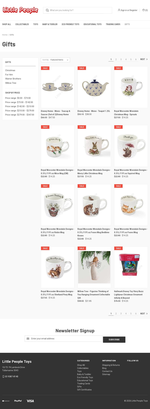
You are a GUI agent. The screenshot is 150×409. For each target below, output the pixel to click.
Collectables (22, 24)
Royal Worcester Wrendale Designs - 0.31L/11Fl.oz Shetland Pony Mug (57, 293)
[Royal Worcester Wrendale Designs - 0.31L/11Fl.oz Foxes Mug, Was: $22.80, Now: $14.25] (131, 205)
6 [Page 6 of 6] (136, 59)
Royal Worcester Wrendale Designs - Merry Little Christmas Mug (94, 172)
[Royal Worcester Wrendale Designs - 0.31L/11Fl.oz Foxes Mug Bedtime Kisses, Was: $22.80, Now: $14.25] (94, 205)
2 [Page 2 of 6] (116, 59)
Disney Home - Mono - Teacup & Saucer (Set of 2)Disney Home (55, 113)
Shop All (6, 24)
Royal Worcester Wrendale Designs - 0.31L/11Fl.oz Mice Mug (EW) (57, 172)
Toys (35, 24)
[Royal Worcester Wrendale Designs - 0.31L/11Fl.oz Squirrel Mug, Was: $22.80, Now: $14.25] (131, 146)
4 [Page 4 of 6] (126, 59)
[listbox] (60, 60)
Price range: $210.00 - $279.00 (19, 110)
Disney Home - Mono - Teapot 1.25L (93, 111)
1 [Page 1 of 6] (111, 59)
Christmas (10, 70)
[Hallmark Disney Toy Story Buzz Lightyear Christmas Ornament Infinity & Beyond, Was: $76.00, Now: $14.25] (131, 267)
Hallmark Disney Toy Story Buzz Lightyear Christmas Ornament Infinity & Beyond (128, 294)
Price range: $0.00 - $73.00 (18, 98)
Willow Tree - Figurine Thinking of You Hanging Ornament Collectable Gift (93, 294)
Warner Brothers (13, 78)
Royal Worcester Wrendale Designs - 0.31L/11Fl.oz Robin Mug (57, 231)
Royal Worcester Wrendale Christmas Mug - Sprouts (126, 113)
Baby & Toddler (49, 24)
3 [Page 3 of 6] (121, 59)
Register (133, 10)
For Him (9, 74)
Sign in (124, 10)
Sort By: (45, 60)
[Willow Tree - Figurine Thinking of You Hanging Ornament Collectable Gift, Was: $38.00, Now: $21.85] (94, 267)
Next (144, 59)
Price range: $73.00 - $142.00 (19, 102)
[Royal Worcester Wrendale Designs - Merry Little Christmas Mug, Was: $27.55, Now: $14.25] (94, 146)
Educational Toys (93, 24)
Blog (104, 367)
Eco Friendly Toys (70, 24)
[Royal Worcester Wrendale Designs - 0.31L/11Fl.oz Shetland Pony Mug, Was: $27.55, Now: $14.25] (57, 267)
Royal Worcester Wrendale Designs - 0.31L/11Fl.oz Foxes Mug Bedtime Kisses (94, 232)
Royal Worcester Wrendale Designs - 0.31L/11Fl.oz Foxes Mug (131, 231)
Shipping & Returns (111, 364)
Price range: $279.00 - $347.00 (19, 114)
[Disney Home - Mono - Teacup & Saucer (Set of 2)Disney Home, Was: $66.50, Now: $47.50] (57, 87)
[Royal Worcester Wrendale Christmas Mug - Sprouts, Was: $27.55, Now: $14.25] (131, 87)
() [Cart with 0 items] (145, 10)
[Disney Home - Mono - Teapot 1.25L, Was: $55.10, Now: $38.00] (94, 87)
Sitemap (106, 373)
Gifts (127, 24)
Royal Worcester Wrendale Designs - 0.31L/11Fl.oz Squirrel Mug (131, 172)
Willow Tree (10, 83)
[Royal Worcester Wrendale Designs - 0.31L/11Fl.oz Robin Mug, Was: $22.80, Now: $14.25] (57, 205)
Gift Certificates (84, 388)
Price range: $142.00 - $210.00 (19, 106)
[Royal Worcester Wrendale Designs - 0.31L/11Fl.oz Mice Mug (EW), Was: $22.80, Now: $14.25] (57, 146)
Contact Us (107, 370)
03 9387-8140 (11, 375)
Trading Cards (113, 24)
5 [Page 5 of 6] (131, 59)
